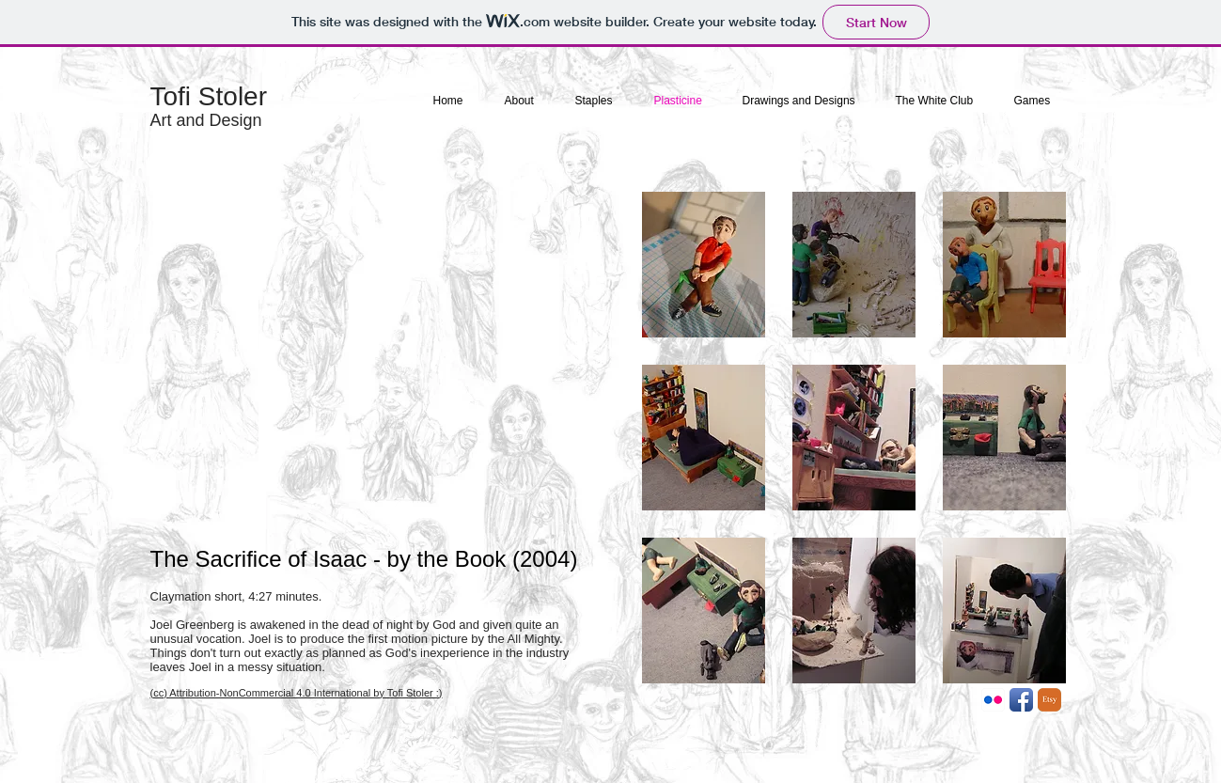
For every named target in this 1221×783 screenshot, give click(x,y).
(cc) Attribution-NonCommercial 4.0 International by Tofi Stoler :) (296, 692)
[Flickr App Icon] (993, 700)
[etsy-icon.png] (1049, 700)
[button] (703, 264)
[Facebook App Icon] (1021, 700)
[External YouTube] (378, 361)
